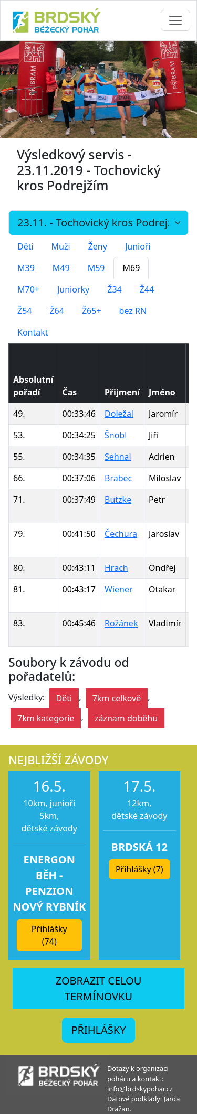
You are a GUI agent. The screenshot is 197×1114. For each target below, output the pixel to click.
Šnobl (116, 435)
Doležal (119, 413)
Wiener (119, 589)
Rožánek (121, 623)
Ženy (97, 246)
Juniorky (73, 289)
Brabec (118, 478)
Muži (60, 246)
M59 (96, 268)
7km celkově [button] (116, 698)
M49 (61, 268)
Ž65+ (91, 311)
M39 (26, 268)
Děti (25, 246)
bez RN (133, 311)
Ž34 (114, 289)
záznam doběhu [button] (126, 718)
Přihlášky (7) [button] (139, 869)
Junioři (138, 246)
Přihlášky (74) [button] (49, 935)
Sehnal (118, 456)
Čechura (121, 533)
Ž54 (24, 311)
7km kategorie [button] (45, 718)
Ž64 (56, 311)
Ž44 (147, 289)
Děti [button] (64, 698)
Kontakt (32, 332)
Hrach (116, 568)
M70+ (28, 289)
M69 (131, 268)
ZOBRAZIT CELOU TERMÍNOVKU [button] (99, 988)
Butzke (118, 499)
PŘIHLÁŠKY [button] (98, 1030)
